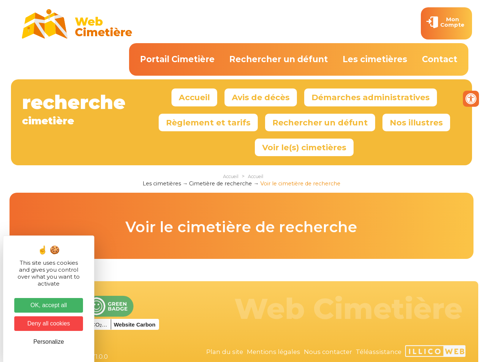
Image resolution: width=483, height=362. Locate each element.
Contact (439, 59)
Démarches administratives (371, 97)
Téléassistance (378, 351)
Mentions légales (273, 351)
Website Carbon (134, 324)
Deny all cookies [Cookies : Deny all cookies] (48, 323)
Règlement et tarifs (208, 122)
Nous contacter (328, 351)
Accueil (194, 97)
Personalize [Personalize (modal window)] (48, 342)
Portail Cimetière (177, 59)
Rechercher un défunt (278, 59)
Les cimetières (375, 59)
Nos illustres (416, 122)
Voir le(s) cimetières (304, 147)
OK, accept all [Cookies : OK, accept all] (48, 305)
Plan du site (224, 351)
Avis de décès (261, 97)
